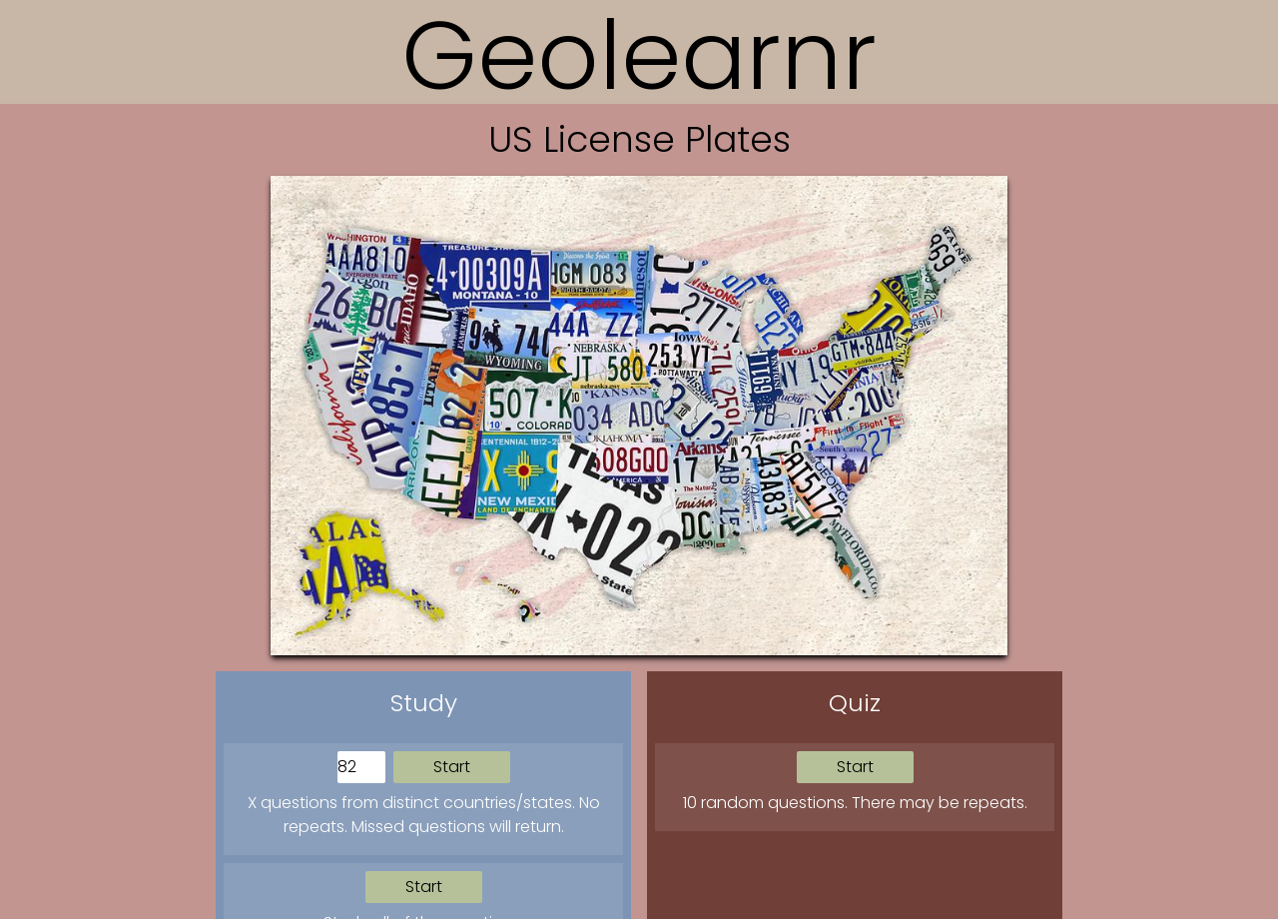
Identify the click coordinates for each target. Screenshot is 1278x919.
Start (451, 766)
